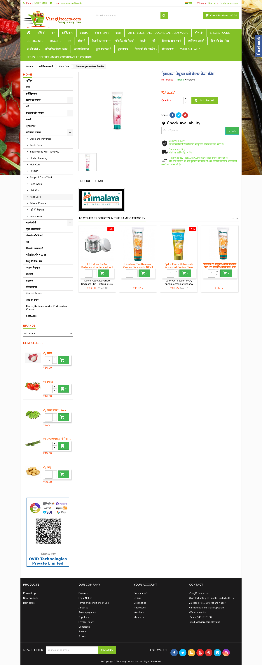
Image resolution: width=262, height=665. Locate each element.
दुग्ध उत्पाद (123, 49)
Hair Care (35, 164)
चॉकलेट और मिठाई (124, 41)
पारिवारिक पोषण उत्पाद (56, 49)
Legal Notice (85, 598)
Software (31, 316)
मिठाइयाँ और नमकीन (145, 49)
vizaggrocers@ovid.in (72, 3)
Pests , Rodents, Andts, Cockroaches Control (59, 57)
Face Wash (36, 184)
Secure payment (87, 612)
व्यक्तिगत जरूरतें (196, 41)
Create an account (229, 3)
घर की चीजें (32, 49)
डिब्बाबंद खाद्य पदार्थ (171, 41)
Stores (82, 636)
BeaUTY (34, 171)
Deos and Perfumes (40, 139)
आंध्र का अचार (102, 33)
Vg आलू (47, 467)
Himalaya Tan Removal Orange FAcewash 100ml (138, 265)
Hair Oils (35, 190)
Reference (167, 79)
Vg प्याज (47, 353)
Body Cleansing (38, 158)
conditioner (36, 216)
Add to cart (204, 100)
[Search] (131, 15)
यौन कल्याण (167, 49)
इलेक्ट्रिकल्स (67, 33)
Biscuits (55, 41)
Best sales (29, 603)
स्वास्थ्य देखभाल (81, 49)
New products (31, 598)
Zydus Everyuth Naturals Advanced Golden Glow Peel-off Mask (179, 267)
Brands (29, 326)
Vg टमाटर (48, 381)
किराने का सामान (100, 41)
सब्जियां (41, 33)
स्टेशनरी (81, 41)
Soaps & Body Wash (41, 177)
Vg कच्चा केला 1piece (54, 410)
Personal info (141, 593)
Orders (138, 598)
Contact (196, 585)
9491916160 (40, 3)
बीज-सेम (199, 33)
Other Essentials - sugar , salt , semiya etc (158, 33)
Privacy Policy (86, 622)
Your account (145, 585)
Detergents (35, 41)
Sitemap (82, 631)
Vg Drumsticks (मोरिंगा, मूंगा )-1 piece (57, 439)
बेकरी (143, 41)
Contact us (84, 627)
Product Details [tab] (91, 181)
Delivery (83, 593)
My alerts (139, 617)
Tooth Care (36, 145)
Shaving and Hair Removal (44, 151)
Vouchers (139, 612)
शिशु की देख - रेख (220, 41)
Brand (180, 79)
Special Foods (220, 33)
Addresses (140, 607)
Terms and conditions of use (93, 603)
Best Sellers (33, 343)
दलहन (118, 33)
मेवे (153, 41)
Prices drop (29, 593)
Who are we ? (190, 49)
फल (53, 33)
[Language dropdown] (190, 3)
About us (83, 607)
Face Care (35, 197)
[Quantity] (49, 360)
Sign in (212, 3)
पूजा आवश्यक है (103, 49)
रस (69, 41)
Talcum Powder (38, 203)
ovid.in (202, 612)
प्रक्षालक (84, 33)
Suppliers (83, 617)
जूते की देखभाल (37, 209)
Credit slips (140, 603)
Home (27, 75)
